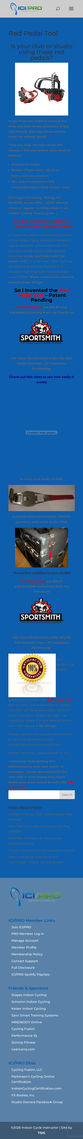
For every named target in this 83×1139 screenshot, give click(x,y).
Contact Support (25, 961)
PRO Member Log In (28, 934)
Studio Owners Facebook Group (37, 1102)
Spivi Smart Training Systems (35, 1015)
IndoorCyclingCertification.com (37, 1088)
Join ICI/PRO (21, 927)
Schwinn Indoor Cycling (31, 1002)
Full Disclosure (23, 968)
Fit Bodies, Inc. (23, 1095)
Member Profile (24, 947)
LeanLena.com (23, 1049)
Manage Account (25, 941)
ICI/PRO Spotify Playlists (31, 974)
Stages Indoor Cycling (29, 995)
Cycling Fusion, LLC (27, 1070)
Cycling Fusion (23, 1029)
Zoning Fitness (23, 1042)
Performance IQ (24, 1036)
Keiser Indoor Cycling (29, 1009)
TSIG (41, 1133)
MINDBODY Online (27, 1022)
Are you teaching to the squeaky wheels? (41, 850)
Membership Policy (27, 954)
